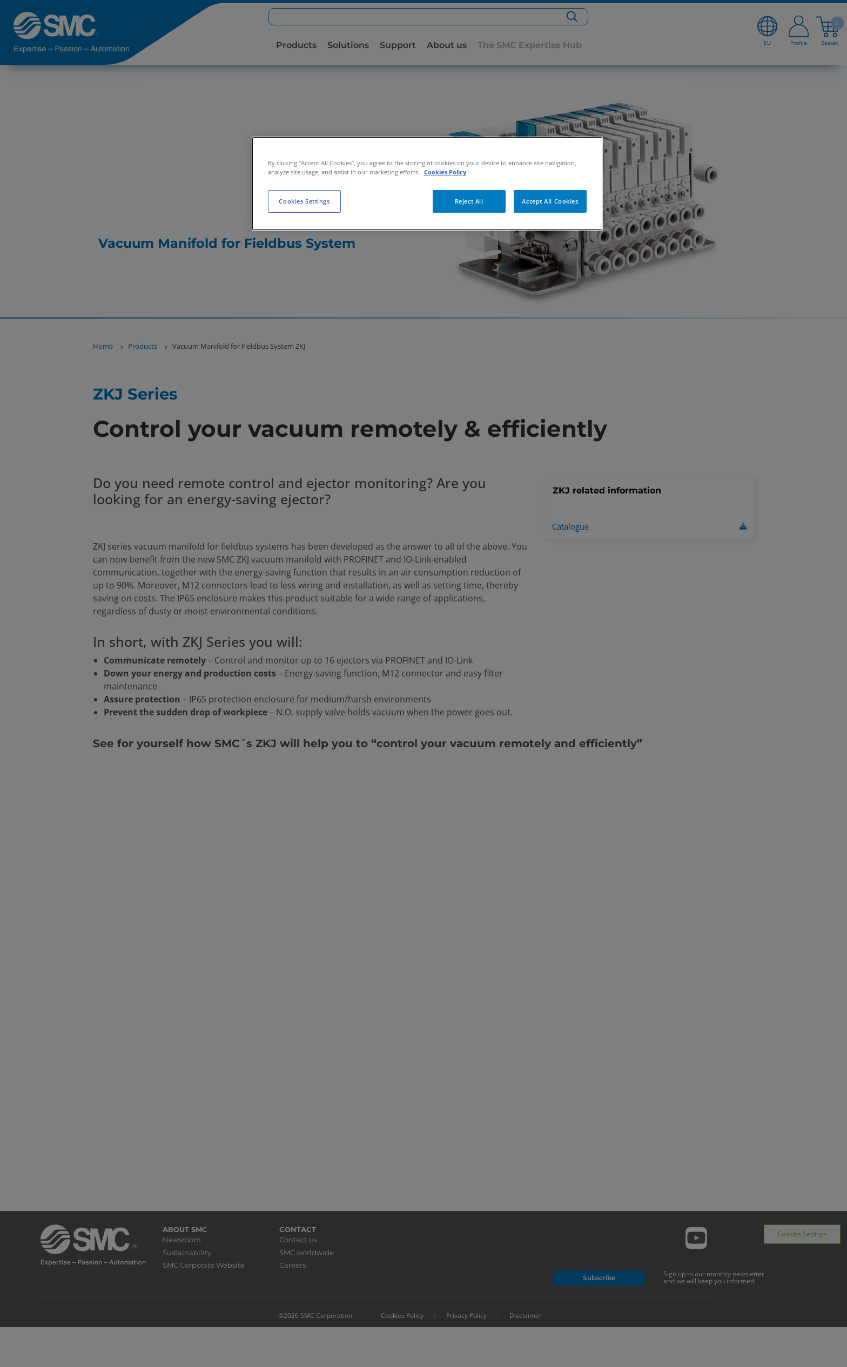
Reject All (469, 201)
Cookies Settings (304, 201)
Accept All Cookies (550, 201)
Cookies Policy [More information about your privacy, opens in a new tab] (445, 172)
